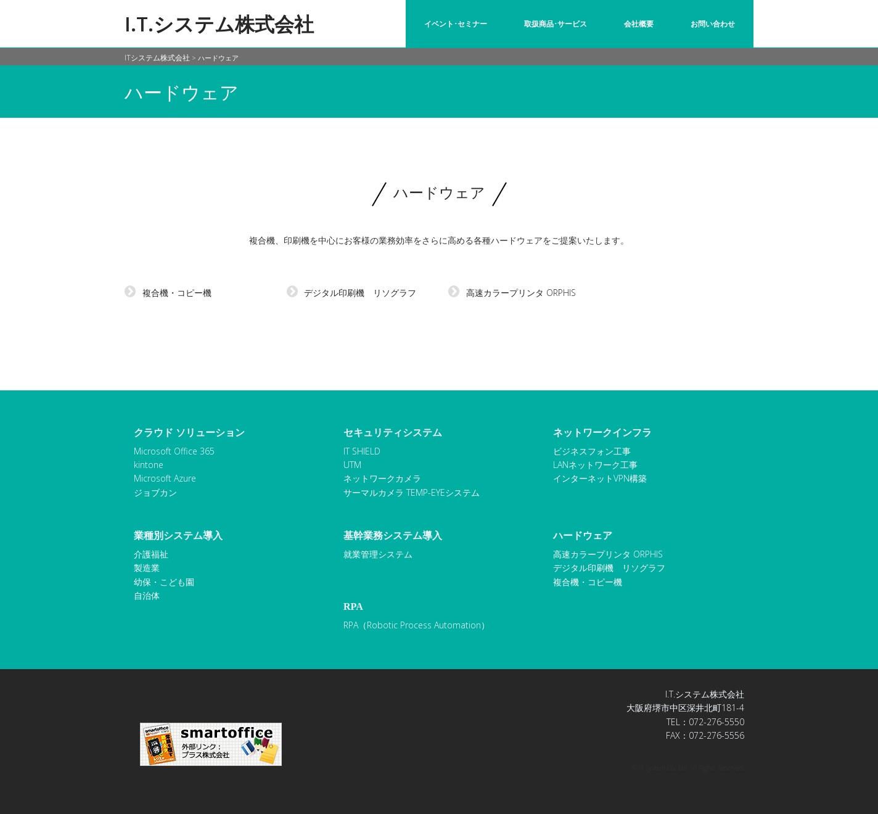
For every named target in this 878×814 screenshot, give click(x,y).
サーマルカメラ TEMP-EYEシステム (411, 492)
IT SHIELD (361, 451)
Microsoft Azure (165, 478)
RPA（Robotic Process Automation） (416, 625)
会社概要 (639, 23)
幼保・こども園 (164, 582)
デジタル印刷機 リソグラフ (352, 292)
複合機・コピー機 (168, 292)
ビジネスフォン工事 (592, 451)
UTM (352, 465)
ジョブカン (155, 492)
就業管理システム (377, 554)
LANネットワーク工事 (595, 465)
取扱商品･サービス (555, 23)
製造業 (147, 568)
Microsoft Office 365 (174, 451)
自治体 (147, 595)
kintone (148, 465)
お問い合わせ (713, 23)
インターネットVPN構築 (600, 478)
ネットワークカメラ (382, 478)
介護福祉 (151, 554)
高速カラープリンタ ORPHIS (512, 292)
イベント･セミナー (455, 23)
